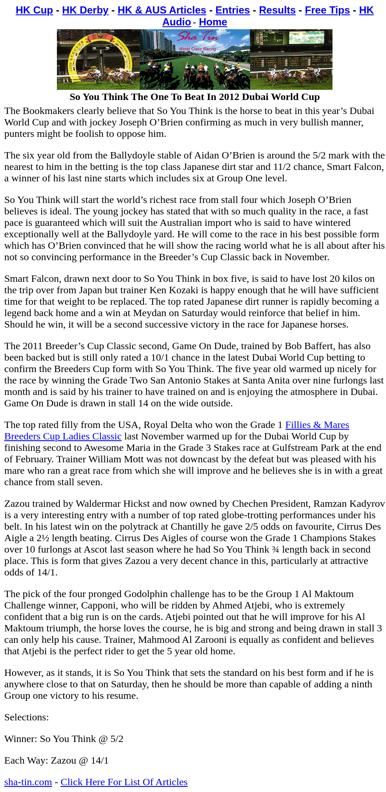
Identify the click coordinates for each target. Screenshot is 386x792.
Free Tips (327, 10)
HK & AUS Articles (162, 10)
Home (213, 22)
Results (277, 10)
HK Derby (85, 10)
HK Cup (34, 10)
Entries (232, 10)
